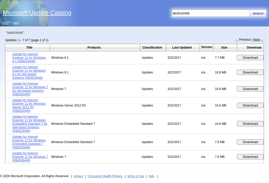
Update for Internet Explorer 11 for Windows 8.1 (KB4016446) (29, 57)
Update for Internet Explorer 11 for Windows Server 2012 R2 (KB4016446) (29, 105)
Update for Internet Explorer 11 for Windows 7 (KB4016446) (30, 156)
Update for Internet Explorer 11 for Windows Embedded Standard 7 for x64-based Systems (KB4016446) (29, 124)
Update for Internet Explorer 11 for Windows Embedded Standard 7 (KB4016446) (29, 142)
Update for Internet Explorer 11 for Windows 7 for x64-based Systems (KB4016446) (30, 89)
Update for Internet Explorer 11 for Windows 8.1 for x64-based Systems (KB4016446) (29, 72)
